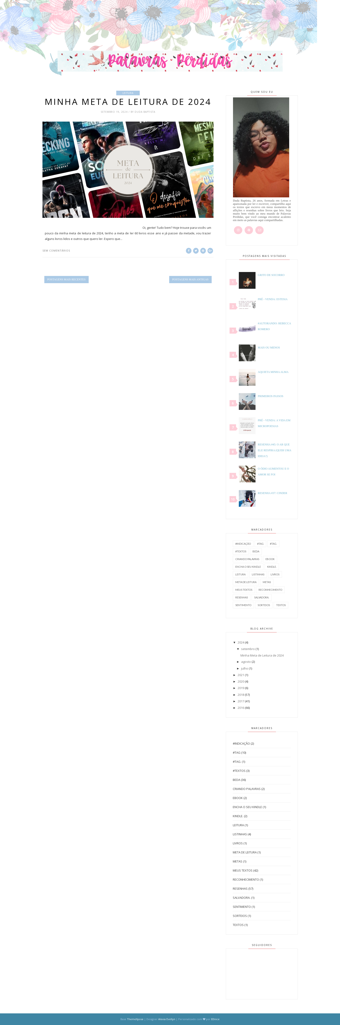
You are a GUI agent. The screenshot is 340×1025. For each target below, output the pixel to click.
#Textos (240, 551)
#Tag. (273, 543)
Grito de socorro (271, 275)
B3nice (215, 1019)
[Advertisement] (84, 22)
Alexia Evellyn (167, 1019)
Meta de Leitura (245, 582)
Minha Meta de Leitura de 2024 (128, 101)
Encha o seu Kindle (248, 566)
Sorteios (264, 605)
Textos (281, 605)
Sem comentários (56, 250)
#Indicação (243, 543)
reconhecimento (270, 589)
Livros (275, 574)
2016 (241, 708)
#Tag (260, 543)
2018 (241, 695)
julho (244, 668)
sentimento (243, 605)
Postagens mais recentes (66, 279)
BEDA (256, 551)
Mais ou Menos (269, 347)
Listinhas (258, 574)
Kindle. (271, 566)
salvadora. (261, 597)
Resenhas (241, 597)
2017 (241, 701)
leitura (128, 93)
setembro (248, 649)
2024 (241, 642)
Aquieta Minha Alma (273, 372)
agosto (246, 662)
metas (267, 582)
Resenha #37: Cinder (272, 493)
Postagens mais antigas (190, 279)
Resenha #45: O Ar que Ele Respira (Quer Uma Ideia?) (274, 450)
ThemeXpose (135, 1019)
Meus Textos (243, 589)
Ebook (270, 559)
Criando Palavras (247, 559)
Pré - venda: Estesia (273, 299)
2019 (241, 688)
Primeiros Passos (270, 396)
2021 (241, 675)
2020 (241, 681)
